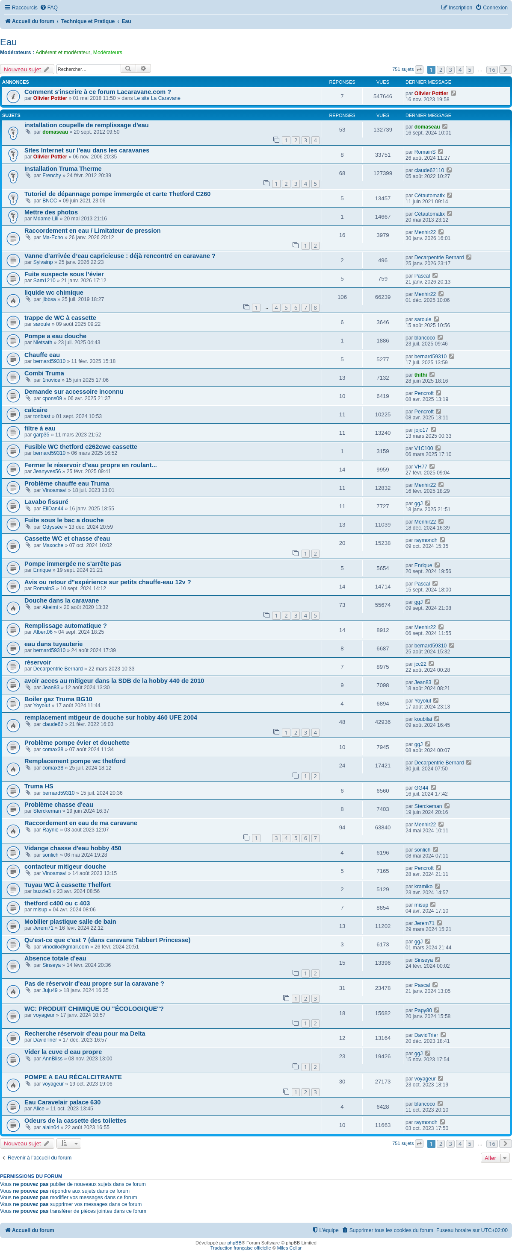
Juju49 (50, 990)
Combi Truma (44, 373)
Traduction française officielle (240, 1247)
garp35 (41, 435)
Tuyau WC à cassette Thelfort (67, 884)
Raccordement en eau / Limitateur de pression (92, 230)
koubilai (423, 719)
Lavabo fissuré (46, 501)
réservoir (37, 662)
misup (40, 910)
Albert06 (43, 632)
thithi (420, 375)
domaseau (55, 132)
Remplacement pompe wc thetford (75, 761)
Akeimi (50, 607)
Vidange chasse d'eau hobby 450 (72, 848)
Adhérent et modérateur (63, 53)
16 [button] (492, 69)
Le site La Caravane (157, 98)
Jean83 (50, 688)
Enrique (42, 570)
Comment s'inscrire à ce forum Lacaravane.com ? (97, 91)
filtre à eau (40, 428)
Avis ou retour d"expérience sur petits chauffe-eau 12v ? (107, 582)
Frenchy (51, 176)
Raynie (50, 830)
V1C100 (423, 448)
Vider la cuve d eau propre (63, 1051)
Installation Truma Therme (63, 168)
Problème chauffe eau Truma (66, 483)
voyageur (44, 1015)
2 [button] (440, 69)
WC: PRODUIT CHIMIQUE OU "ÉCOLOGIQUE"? (94, 1008)
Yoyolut (41, 705)
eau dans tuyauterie (53, 644)
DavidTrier (45, 1040)
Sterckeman (47, 811)
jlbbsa (49, 299)
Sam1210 (44, 281)
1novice (51, 380)
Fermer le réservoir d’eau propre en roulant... (90, 465)
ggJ (418, 503)
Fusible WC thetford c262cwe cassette (80, 446)
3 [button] (450, 69)
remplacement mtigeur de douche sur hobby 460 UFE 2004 (110, 717)
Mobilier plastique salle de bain (70, 921)
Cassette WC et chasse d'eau (67, 538)
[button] (419, 69)
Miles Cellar (289, 1247)
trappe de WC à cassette (60, 317)
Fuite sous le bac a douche (64, 520)
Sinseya (51, 965)
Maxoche (52, 545)
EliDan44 (52, 509)
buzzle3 (42, 891)
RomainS (425, 152)
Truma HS (38, 786)
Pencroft (424, 393)
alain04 (50, 1127)
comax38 (52, 749)
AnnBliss (52, 1059)
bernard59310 (49, 361)
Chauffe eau (42, 354)
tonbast (41, 416)
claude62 (52, 724)
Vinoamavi (54, 490)
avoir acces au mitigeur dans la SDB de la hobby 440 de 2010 (114, 680)
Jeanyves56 (47, 471)
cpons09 (52, 398)
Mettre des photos (51, 212)
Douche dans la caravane (61, 600)
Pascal (422, 276)
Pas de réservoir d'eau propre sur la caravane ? (94, 983)
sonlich (50, 855)
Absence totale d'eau (55, 958)
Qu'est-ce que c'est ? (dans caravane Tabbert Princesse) (107, 940)
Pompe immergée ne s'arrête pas (72, 563)
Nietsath (42, 342)
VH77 (420, 467)
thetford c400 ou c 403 (57, 903)
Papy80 (423, 1010)
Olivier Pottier (50, 98)
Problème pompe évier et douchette (77, 742)
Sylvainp (43, 262)
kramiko (423, 887)
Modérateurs (107, 53)
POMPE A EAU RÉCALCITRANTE (73, 1077)
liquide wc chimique (53, 292)
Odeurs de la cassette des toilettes (75, 1120)
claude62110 (429, 170)
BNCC (49, 201)
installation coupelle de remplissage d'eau (86, 125)
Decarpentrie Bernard (439, 258)
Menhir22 (425, 232)
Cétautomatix (429, 196)
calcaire (35, 410)
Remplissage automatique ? (65, 625)
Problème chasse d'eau (58, 804)
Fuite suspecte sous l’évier (64, 274)
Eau (8, 42)
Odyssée (52, 527)
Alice (38, 1109)
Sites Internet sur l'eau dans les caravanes (86, 150)
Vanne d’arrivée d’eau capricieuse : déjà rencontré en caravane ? (120, 255)
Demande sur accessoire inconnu (74, 391)
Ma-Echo (52, 237)
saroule (41, 324)
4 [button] (460, 69)
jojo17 (421, 430)
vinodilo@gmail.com (65, 947)
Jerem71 (43, 928)
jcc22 (420, 664)
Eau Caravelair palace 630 (62, 1102)
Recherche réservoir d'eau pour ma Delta (84, 1033)
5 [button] (469, 69)
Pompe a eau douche (55, 336)
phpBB (235, 1242)
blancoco (424, 338)
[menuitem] (49, 8)
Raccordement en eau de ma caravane (80, 823)
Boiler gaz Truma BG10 (58, 699)
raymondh (426, 540)
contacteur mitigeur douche (65, 866)
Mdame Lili (45, 219)
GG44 (421, 788)
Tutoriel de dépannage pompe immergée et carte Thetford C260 (117, 193)
